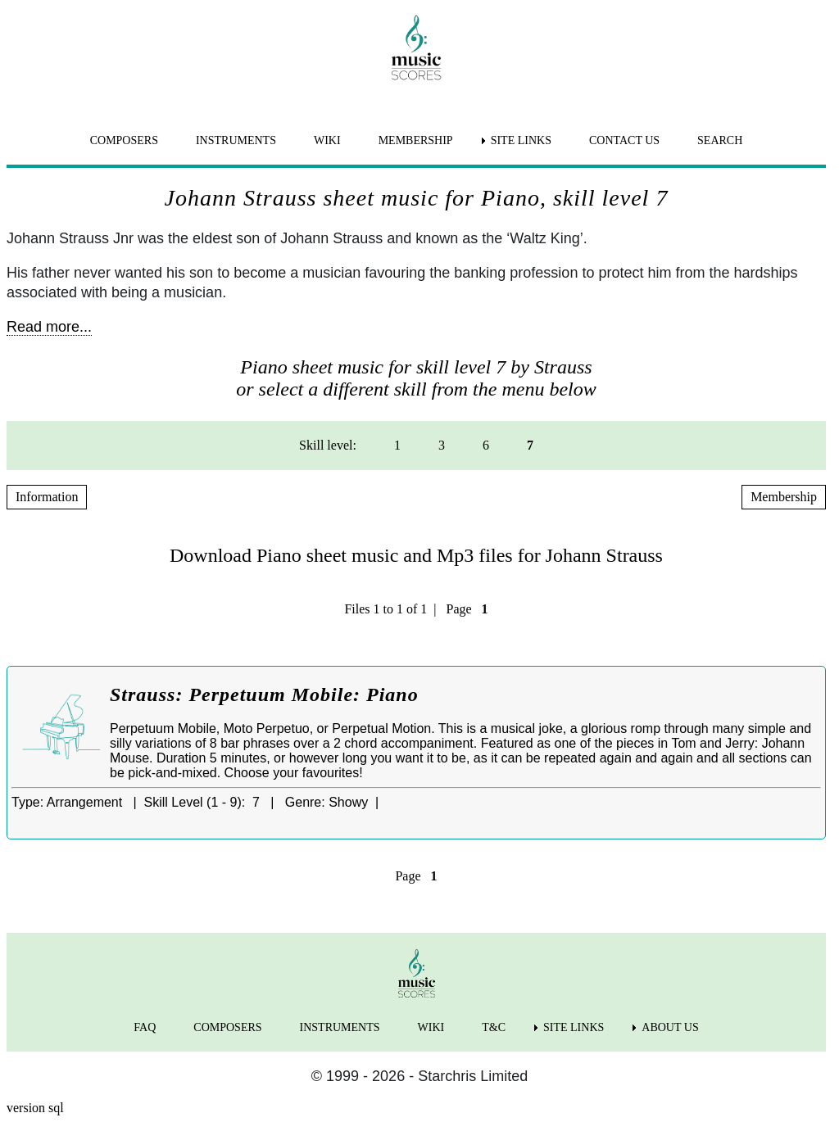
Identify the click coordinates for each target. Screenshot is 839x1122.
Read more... (49, 327)
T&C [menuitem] (494, 1027)
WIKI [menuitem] (327, 140)
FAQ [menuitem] (145, 1027)
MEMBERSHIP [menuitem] (416, 140)
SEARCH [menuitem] (719, 140)
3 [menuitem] (441, 445)
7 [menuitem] (530, 445)
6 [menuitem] (486, 445)
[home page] (416, 47)
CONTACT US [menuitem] (624, 140)
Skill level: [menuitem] (327, 445)
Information (47, 497)
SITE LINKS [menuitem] (521, 140)
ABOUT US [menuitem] (670, 1027)
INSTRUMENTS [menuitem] (236, 140)
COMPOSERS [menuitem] (124, 140)
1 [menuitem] (397, 445)
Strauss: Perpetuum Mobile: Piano (264, 694)
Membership (784, 497)
